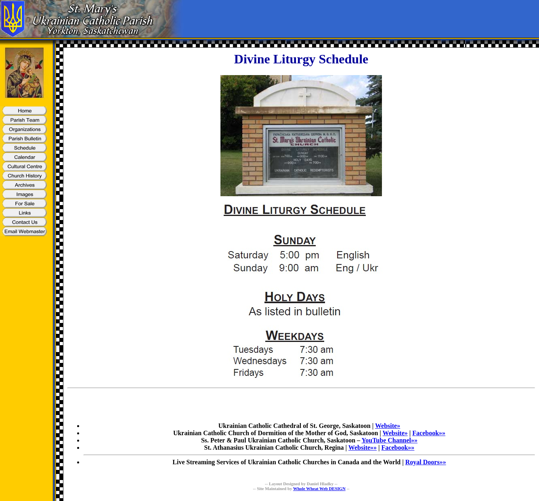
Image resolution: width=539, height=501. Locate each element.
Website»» (362, 447)
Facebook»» (428, 433)
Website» (387, 425)
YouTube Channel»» (389, 440)
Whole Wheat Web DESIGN (319, 488)
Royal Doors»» (425, 462)
